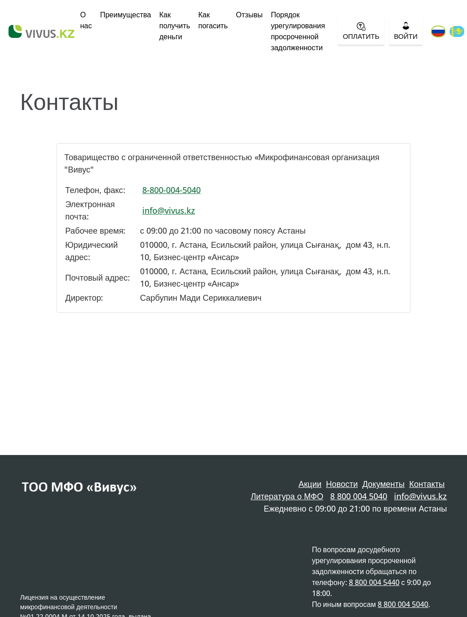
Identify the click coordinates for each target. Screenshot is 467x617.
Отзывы (249, 15)
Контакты (427, 483)
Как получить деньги (174, 26)
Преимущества (125, 15)
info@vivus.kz (168, 210)
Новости (342, 483)
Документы (383, 483)
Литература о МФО (287, 496)
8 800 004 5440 (374, 582)
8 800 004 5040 (358, 496)
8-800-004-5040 (171, 189)
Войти (406, 31)
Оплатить (361, 31)
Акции (309, 483)
